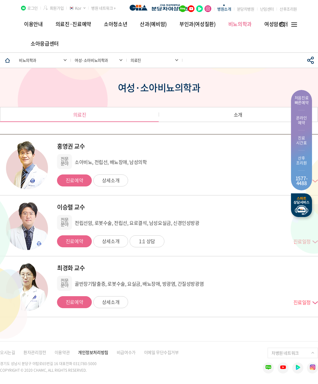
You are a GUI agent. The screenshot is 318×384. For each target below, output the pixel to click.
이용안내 (33, 24)
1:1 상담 (147, 241)
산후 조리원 (301, 160)
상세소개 (110, 180)
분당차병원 (245, 9)
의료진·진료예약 (73, 24)
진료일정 (302, 302)
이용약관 (62, 352)
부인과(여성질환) (197, 24)
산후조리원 (288, 9)
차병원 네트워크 (293, 353)
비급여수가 (126, 352)
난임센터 (267, 9)
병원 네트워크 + (103, 8)
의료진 (79, 114)
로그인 (32, 8)
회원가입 (57, 8)
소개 (238, 114)
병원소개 (224, 9)
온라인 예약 (301, 120)
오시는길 (7, 352)
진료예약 (74, 180)
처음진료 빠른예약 (302, 100)
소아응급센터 (45, 43)
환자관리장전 (34, 352)
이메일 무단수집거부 (161, 352)
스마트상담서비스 (301, 205)
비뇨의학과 (240, 24)
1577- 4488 (302, 180)
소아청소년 (115, 24)
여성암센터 (276, 24)
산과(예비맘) (153, 24)
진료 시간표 (301, 140)
